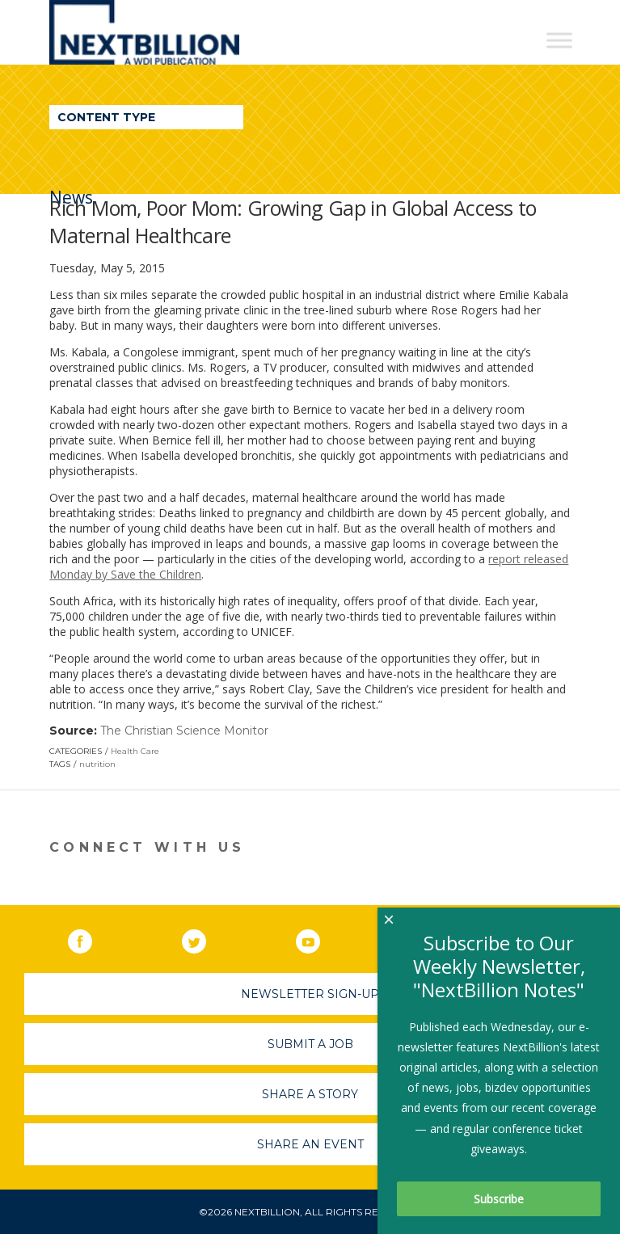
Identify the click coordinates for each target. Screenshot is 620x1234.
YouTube (319, 938)
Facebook (91, 938)
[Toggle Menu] (559, 40)
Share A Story (310, 1094)
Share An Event (310, 1144)
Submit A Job (310, 1044)
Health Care (135, 751)
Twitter (205, 938)
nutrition (97, 764)
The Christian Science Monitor (184, 730)
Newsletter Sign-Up (310, 994)
